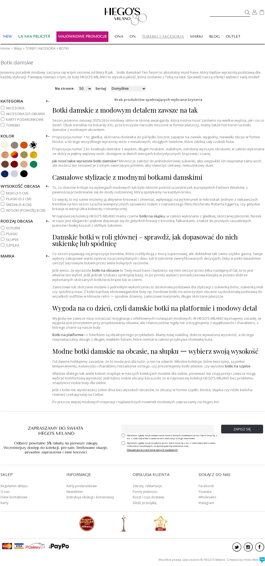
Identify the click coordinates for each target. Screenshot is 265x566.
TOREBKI (13, 125)
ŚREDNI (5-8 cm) (18, 204)
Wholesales (207, 497)
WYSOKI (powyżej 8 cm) (25, 210)
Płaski (11, 233)
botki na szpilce (238, 366)
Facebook (206, 486)
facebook (259, 547)
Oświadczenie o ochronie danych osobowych (152, 450)
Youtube (205, 491)
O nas (5, 491)
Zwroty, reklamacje (147, 486)
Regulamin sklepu (14, 486)
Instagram (206, 503)
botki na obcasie (105, 270)
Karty (4, 503)
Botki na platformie (68, 334)
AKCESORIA (15, 108)
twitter (236, 547)
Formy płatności (145, 491)
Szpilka (12, 245)
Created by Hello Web (246, 560)
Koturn (13, 228)
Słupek (12, 239)
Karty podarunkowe (81, 486)
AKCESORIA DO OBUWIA (25, 113)
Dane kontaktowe (14, 497)
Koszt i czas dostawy (148, 497)
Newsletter (74, 491)
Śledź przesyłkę (145, 503)
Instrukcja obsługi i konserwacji (90, 497)
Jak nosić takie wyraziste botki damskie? (85, 160)
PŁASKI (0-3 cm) (18, 198)
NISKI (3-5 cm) (17, 193)
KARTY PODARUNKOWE (25, 119)
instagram (248, 547)
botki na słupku (152, 216)
